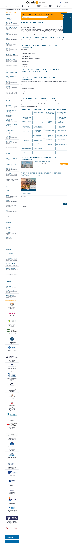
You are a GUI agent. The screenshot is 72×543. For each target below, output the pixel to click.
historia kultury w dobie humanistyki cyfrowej (62, 118)
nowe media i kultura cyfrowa (61, 144)
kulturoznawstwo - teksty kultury (50, 131)
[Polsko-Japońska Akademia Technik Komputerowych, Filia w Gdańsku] (12, 407)
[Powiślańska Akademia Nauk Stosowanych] (12, 332)
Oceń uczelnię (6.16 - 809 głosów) (27, 169)
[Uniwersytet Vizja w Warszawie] (12, 397)
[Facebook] (60, 2)
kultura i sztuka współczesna (50, 127)
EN (65, 2)
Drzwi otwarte (67, 169)
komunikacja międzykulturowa (50, 122)
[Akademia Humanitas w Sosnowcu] (12, 359)
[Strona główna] (36, 2)
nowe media (50, 144)
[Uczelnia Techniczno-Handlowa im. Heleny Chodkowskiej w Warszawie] (12, 388)
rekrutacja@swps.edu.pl (39, 166)
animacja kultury (26, 113)
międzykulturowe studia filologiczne (26, 144)
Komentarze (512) (44, 169)
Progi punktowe (60, 169)
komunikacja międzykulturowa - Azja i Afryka (61, 122)
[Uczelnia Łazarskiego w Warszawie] (12, 306)
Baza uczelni (22, 6)
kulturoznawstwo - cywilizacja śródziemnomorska (38, 131)
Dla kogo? (65, 15)
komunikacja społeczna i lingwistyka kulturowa (26, 127)
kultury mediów (26, 140)
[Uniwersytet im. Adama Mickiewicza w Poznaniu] (12, 466)
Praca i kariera (50, 6)
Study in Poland (59, 6)
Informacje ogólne (66, 13)
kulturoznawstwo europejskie (26, 136)
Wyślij (65, 203)
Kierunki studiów (39, 6)
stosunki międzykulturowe (49, 152)
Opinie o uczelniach (29, 6)
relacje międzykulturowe (38, 152)
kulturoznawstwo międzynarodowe (50, 136)
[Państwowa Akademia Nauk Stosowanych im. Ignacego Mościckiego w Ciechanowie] (12, 446)
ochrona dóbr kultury (38, 148)
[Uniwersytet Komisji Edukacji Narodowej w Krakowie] (12, 491)
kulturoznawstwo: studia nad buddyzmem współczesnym (62, 136)
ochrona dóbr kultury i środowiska (50, 149)
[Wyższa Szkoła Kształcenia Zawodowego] (12, 474)
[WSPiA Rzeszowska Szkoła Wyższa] (12, 500)
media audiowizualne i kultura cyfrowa (50, 140)
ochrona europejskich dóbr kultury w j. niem (61, 149)
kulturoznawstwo (26, 131)
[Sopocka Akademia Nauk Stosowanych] (12, 482)
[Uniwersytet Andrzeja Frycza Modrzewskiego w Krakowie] (12, 417)
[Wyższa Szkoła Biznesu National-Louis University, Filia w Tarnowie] (12, 456)
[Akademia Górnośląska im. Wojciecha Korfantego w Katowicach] (12, 520)
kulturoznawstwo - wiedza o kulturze (61, 131)
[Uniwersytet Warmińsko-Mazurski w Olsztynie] (12, 437)
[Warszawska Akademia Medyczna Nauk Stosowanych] (12, 349)
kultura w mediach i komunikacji (61, 127)
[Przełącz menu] (62, 13)
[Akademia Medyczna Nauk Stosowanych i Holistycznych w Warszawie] (12, 510)
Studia (11, 6)
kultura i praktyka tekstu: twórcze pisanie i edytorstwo (38, 127)
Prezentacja (63, 164)
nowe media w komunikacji (26, 148)
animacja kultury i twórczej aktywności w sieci (38, 113)
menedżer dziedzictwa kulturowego (62, 140)
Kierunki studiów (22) (52, 169)
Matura (6, 6)
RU (67, 2)
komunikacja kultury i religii (38, 122)
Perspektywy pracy (66, 21)
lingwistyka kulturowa (38, 140)
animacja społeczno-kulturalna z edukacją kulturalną (50, 113)
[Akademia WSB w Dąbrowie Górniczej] (12, 314)
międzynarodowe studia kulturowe (38, 144)
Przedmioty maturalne (67, 19)
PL (63, 2)
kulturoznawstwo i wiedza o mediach (38, 136)
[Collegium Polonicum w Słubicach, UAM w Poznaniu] (12, 323)
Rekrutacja (37, 169)
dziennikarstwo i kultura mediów (26, 118)
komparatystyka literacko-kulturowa (26, 122)
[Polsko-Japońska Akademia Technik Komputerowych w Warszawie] (12, 427)
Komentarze (65, 32)
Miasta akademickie (67, 30)
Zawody (45, 6)
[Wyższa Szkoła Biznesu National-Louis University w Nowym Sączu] (12, 367)
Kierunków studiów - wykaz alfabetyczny (11, 537)
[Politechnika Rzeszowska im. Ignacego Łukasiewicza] (12, 377)
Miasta (65, 6)
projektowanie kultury (26, 152)
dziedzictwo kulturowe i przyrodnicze (61, 113)
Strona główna (11, 9)
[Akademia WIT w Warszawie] (12, 529)
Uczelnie (16, 6)
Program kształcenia (67, 17)
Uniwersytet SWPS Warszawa (43, 161)
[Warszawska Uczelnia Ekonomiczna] (12, 341)
